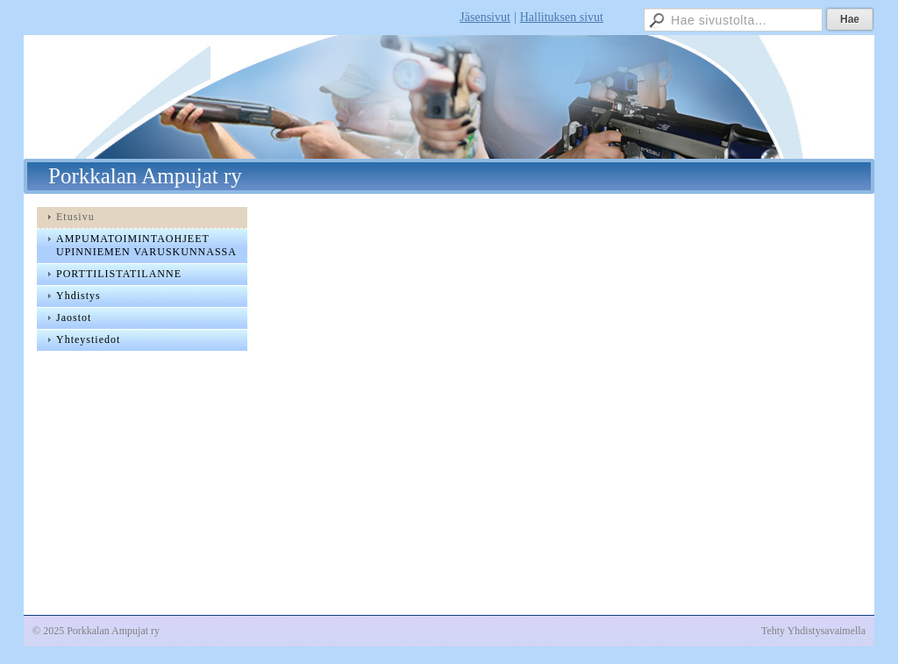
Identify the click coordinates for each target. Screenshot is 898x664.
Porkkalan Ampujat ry (145, 176)
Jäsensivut (485, 17)
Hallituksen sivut (561, 17)
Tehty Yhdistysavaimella (813, 631)
